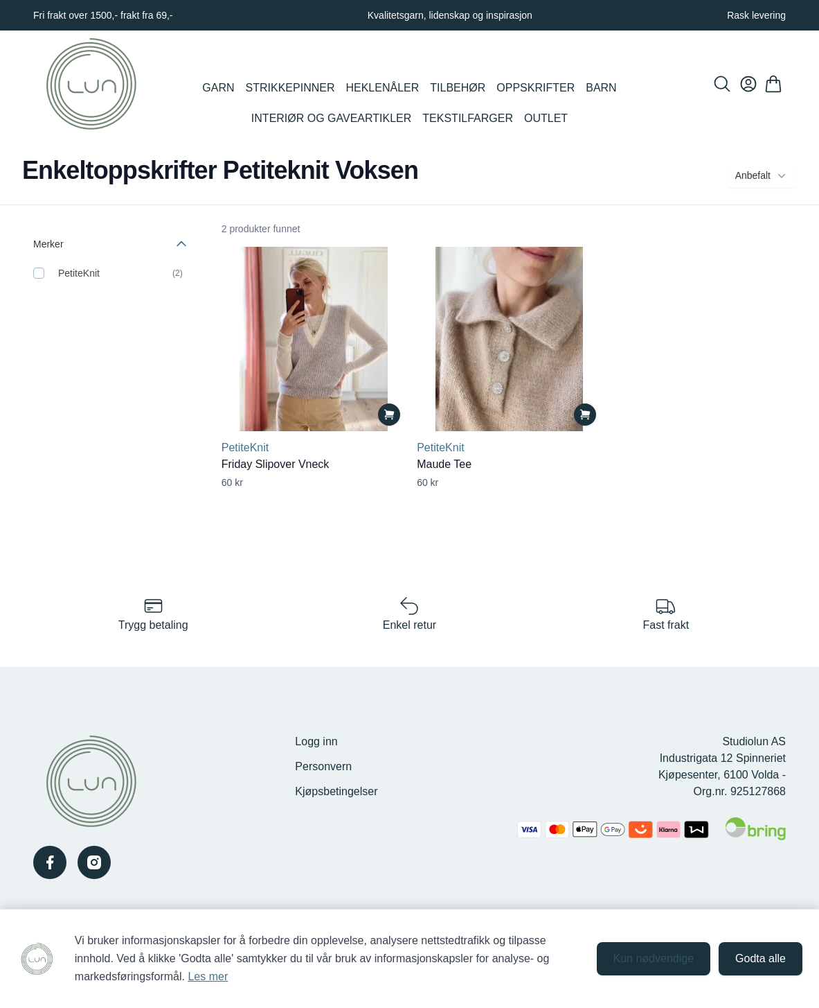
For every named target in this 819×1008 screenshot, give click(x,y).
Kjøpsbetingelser (336, 791)
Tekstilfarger (467, 118)
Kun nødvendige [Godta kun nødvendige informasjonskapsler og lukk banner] (653, 958)
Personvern (323, 766)
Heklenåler (382, 88)
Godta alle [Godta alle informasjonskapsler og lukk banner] (760, 958)
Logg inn (316, 741)
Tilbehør (457, 88)
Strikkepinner (290, 88)
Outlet (546, 118)
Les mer (208, 976)
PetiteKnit (79, 273)
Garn (218, 88)
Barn (601, 88)
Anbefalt (762, 175)
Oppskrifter (535, 88)
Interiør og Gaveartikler (331, 118)
